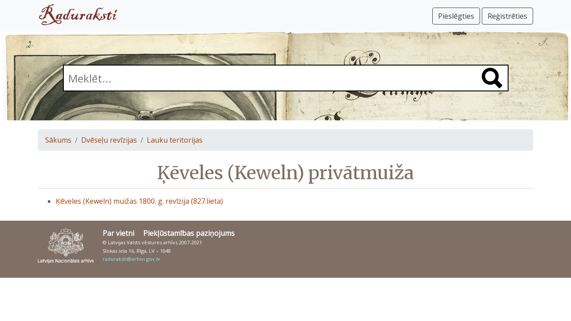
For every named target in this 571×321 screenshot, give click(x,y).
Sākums (58, 140)
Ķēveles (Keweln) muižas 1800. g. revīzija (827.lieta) (139, 201)
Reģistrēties (507, 16)
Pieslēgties (456, 16)
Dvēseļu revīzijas (109, 140)
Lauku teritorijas (175, 140)
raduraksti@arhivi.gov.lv (131, 258)
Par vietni (118, 233)
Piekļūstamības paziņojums (189, 233)
